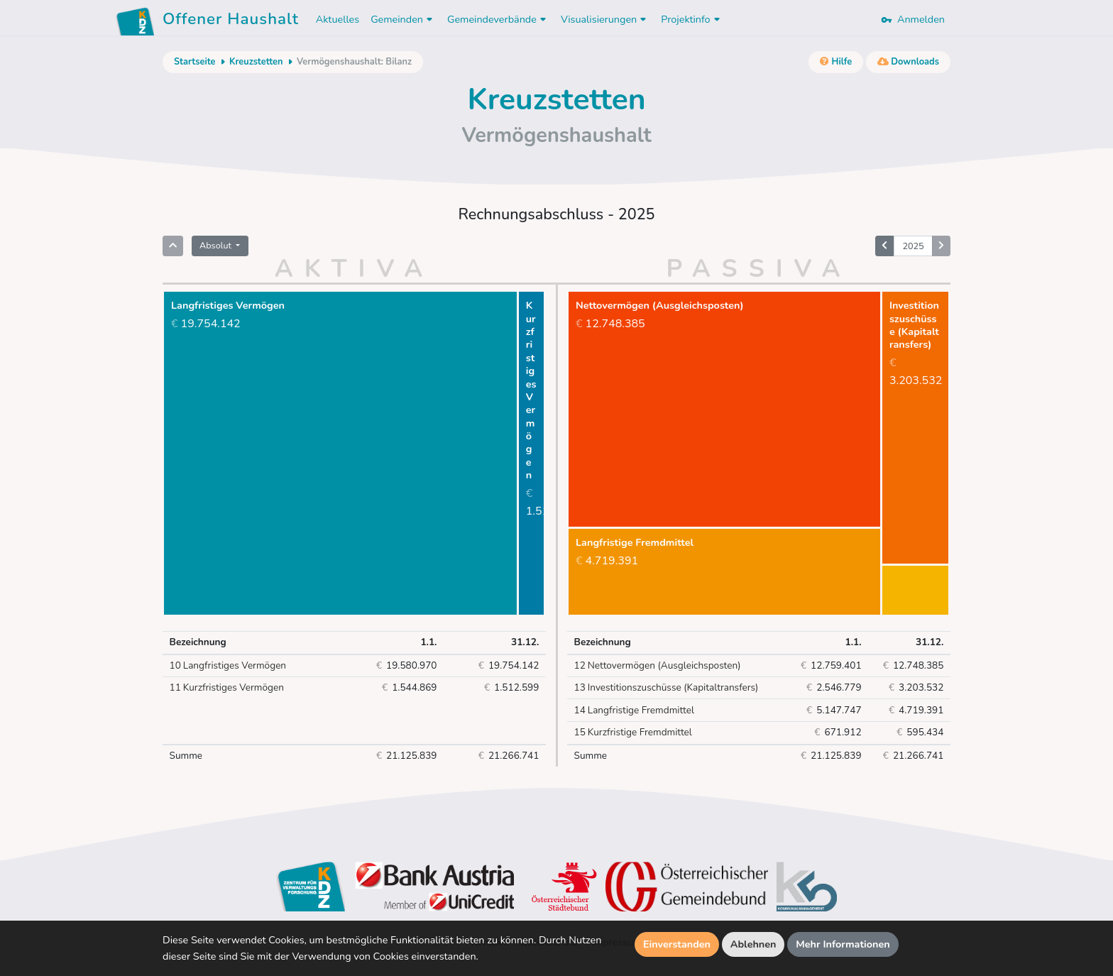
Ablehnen (753, 944)
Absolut (216, 245)
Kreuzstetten (256, 61)
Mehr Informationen (843, 944)
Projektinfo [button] (692, 19)
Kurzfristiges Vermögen (227, 687)
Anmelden (913, 19)
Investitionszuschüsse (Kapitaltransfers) (666, 687)
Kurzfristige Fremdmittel (633, 732)
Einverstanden (677, 944)
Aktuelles (337, 19)
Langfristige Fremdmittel (634, 710)
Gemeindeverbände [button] (498, 19)
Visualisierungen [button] (605, 19)
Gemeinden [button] (403, 19)
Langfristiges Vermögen (228, 665)
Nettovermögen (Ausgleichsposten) (657, 665)
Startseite (194, 61)
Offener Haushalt (231, 21)
